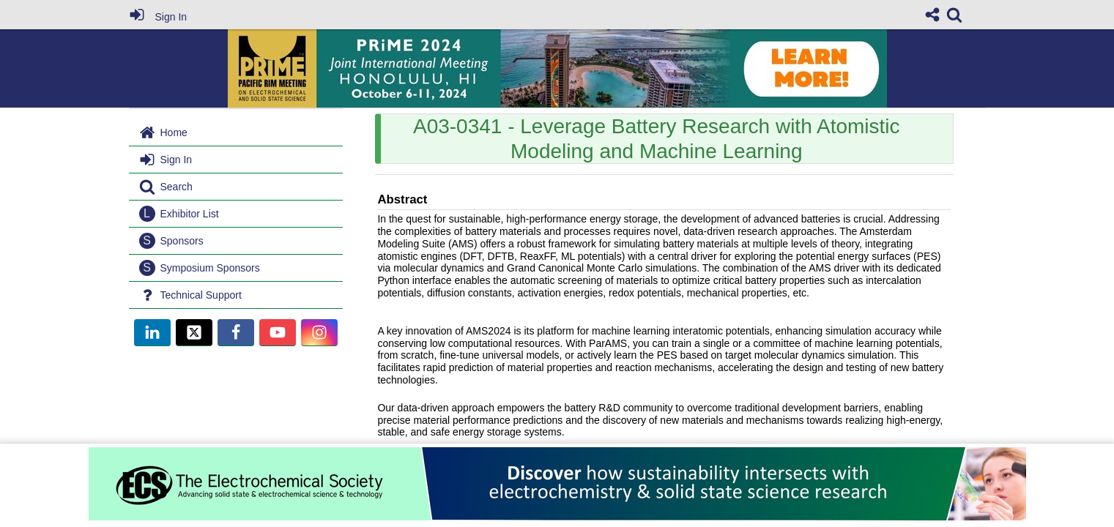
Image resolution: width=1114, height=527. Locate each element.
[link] (954, 15)
